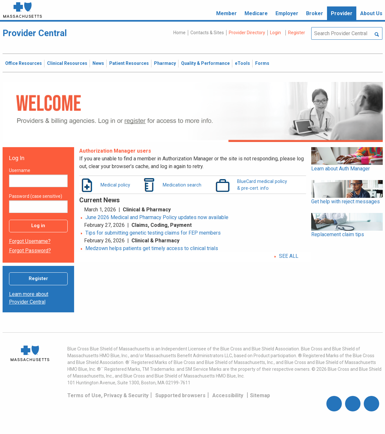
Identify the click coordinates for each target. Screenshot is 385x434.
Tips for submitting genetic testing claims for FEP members (153, 233)
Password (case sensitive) (35, 196)
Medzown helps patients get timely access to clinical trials (151, 248)
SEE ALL (288, 256)
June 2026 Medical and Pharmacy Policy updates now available (156, 217)
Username (19, 170)
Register (38, 278)
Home (179, 32)
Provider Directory (247, 32)
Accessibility (227, 395)
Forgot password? (30, 250)
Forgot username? (30, 241)
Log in (38, 225)
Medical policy (115, 184)
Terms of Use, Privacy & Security (108, 395)
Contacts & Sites (207, 32)
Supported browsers (180, 395)
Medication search (182, 184)
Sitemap (260, 395)
